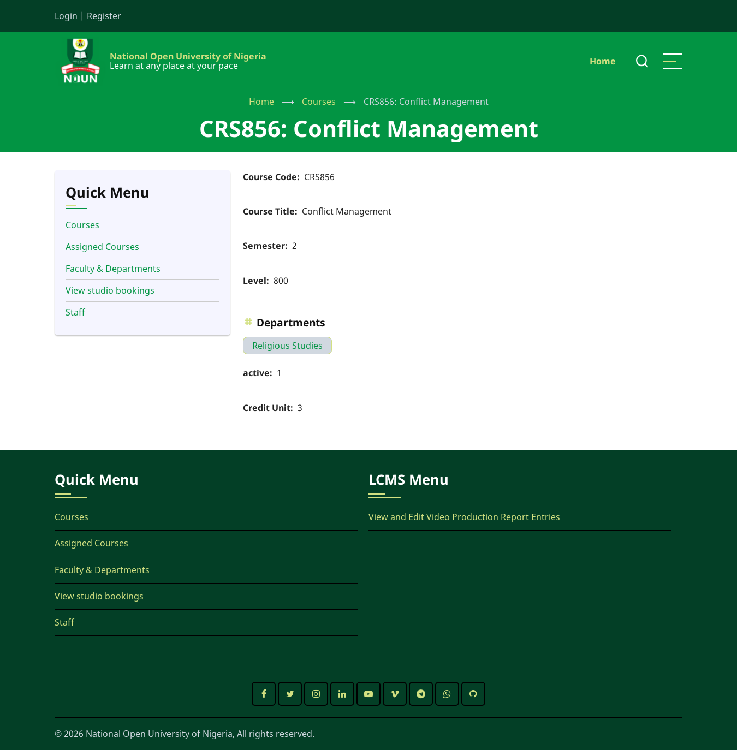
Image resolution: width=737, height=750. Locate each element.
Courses (319, 102)
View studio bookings (110, 290)
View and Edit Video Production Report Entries (464, 517)
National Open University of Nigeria (188, 56)
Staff (75, 312)
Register (104, 16)
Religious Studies (287, 346)
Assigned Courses (102, 247)
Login (66, 16)
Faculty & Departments (113, 269)
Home (603, 61)
